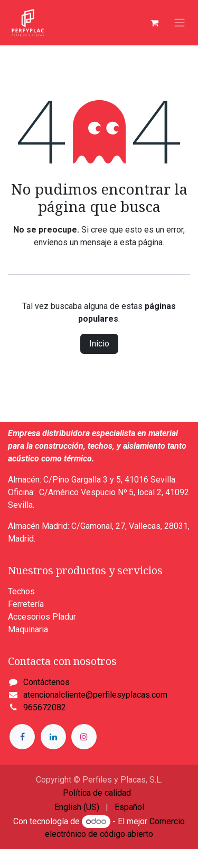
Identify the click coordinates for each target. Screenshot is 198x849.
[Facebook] (22, 736)
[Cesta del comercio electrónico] (154, 22)
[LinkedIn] (53, 736)
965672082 (44, 707)
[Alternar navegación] (179, 23)
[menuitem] (76, 807)
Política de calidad (97, 793)
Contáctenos (46, 682)
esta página (141, 242)
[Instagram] (84, 736)
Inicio (99, 344)
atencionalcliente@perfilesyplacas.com (95, 695)
